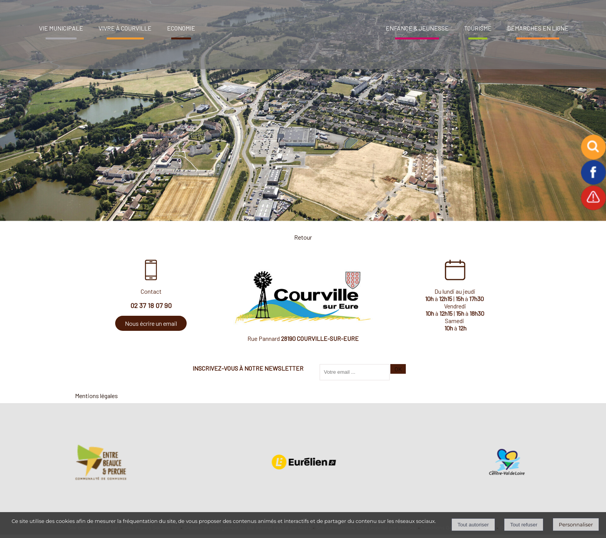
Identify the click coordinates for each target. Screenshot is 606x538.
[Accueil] (288, 25)
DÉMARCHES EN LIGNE (538, 28)
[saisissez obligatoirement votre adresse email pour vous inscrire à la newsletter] (355, 372)
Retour (303, 237)
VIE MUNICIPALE (61, 28)
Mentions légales (96, 395)
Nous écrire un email (151, 323)
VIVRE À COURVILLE (125, 28)
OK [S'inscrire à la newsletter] (398, 369)
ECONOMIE (181, 28)
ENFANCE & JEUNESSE (417, 28)
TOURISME (478, 28)
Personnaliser (576, 524)
